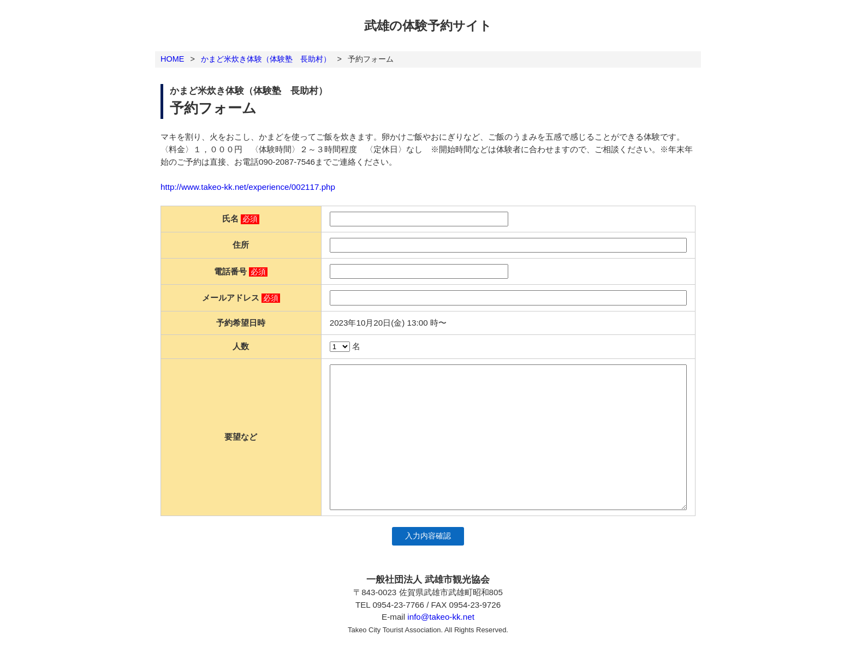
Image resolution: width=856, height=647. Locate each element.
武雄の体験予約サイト (428, 26)
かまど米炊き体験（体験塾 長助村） (266, 59)
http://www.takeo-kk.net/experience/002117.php (247, 186)
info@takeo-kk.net (440, 616)
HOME (172, 59)
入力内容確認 (428, 536)
